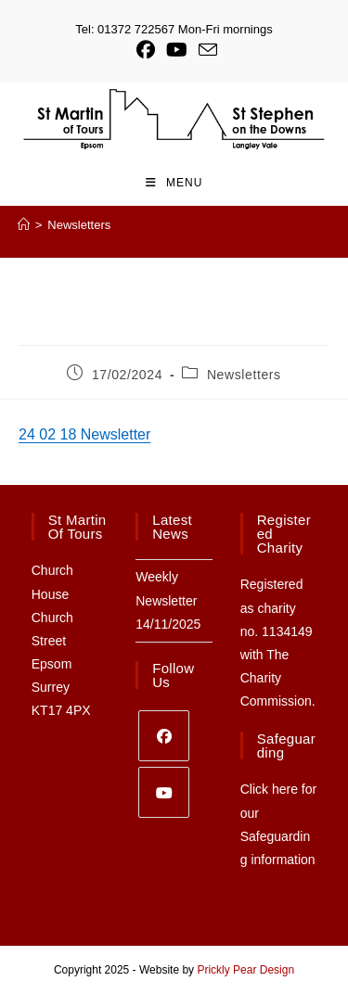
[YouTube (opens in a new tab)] (177, 50)
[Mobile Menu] (174, 182)
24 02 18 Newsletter (84, 434)
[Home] (24, 225)
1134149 (287, 631)
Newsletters (78, 225)
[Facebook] (163, 735)
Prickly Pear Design (245, 969)
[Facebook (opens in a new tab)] (146, 50)
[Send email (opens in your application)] (205, 49)
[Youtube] (163, 792)
